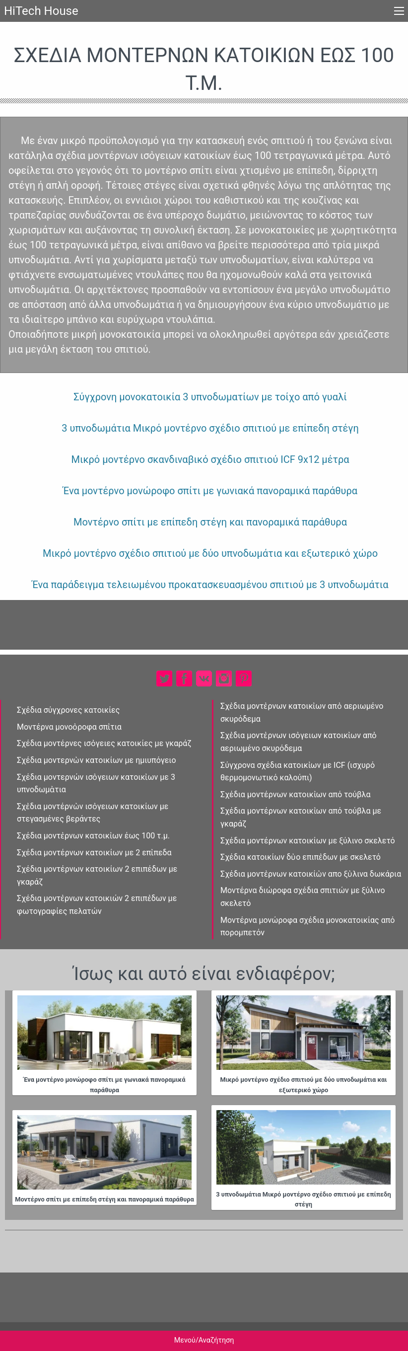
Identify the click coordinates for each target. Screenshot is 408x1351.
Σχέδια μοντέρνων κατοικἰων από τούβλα (295, 794)
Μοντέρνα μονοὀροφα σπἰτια (69, 727)
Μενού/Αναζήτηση (204, 1340)
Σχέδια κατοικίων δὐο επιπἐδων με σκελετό (300, 857)
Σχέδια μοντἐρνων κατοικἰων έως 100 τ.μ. (93, 835)
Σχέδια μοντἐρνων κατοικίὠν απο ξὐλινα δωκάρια (310, 874)
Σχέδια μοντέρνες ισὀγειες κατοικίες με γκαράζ (104, 743)
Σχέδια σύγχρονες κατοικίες (68, 710)
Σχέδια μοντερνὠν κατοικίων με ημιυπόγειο (96, 760)
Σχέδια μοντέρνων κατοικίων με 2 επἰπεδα (94, 852)
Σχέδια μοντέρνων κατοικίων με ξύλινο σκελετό (307, 840)
